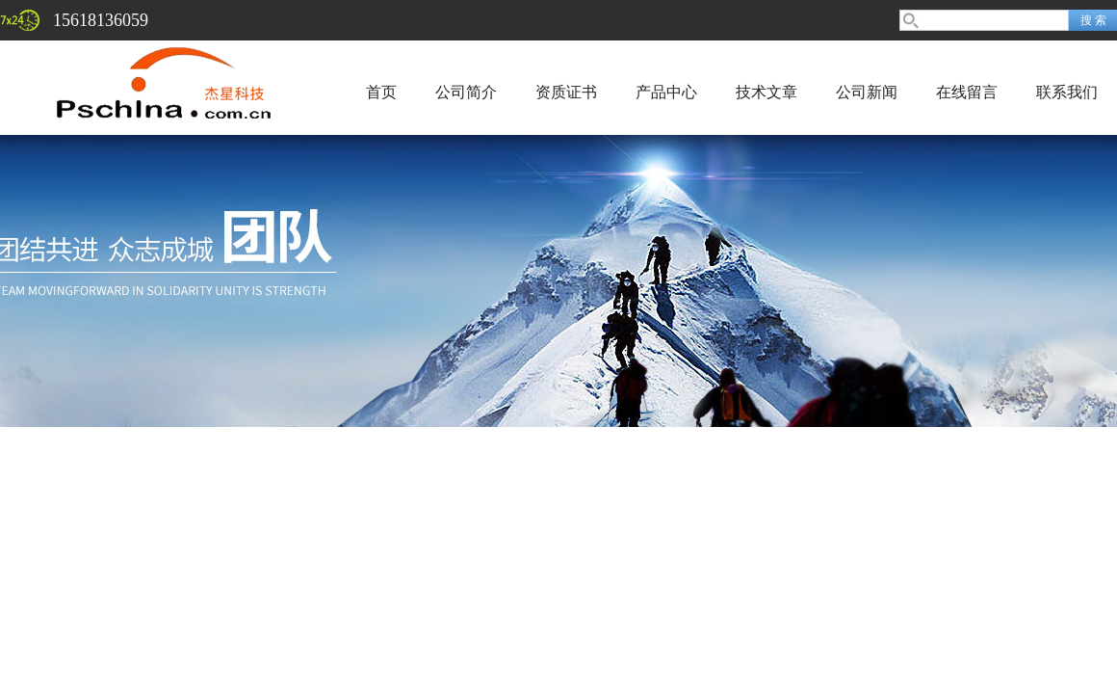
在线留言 (967, 92)
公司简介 (466, 92)
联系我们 (1067, 92)
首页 (381, 92)
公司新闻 (866, 92)
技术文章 (766, 92)
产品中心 (666, 92)
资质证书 (566, 92)
